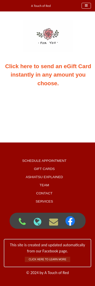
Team (44, 185)
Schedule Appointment (44, 161)
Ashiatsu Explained (44, 177)
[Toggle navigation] (86, 6)
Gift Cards (44, 169)
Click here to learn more (47, 259)
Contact (44, 193)
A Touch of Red (41, 6)
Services (44, 201)
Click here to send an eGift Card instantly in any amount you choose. (48, 75)
